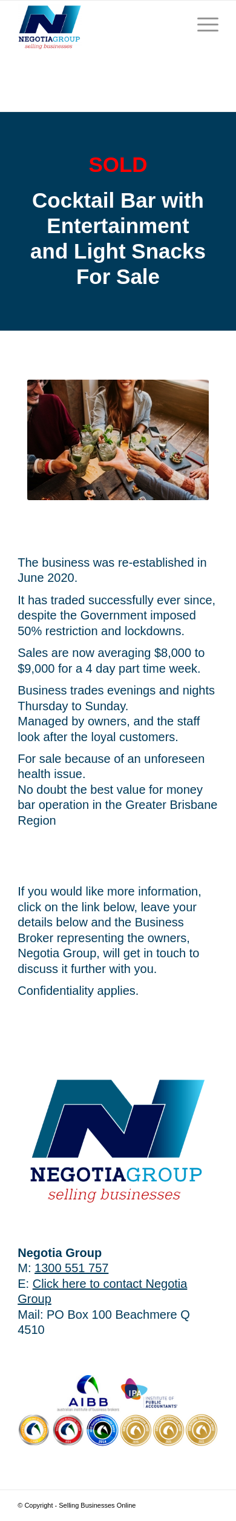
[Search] (173, 25)
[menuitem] (173, 25)
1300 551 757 (71, 1268)
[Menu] (201, 25)
